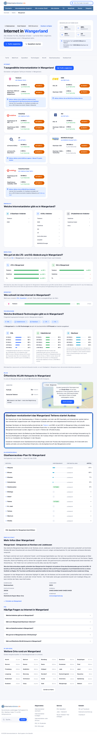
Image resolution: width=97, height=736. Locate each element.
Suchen (23, 719)
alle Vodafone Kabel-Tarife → (26, 171)
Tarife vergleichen (13, 44)
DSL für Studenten (40, 723)
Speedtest (24, 58)
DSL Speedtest (61, 709)
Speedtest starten (33, 44)
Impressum (82, 715)
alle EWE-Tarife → (66, 80)
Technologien (35, 58)
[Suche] (12, 719)
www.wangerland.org (56, 596)
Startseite (6, 13)
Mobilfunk (15, 58)
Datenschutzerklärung (85, 712)
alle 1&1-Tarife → (65, 116)
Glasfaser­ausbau (54, 58)
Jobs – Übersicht (62, 712)
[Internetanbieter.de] (15, 3)
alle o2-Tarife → (22, 140)
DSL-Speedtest (22, 298)
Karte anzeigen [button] (67, 402)
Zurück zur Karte (48, 689)
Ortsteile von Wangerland (13, 601)
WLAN (44, 58)
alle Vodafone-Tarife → (24, 116)
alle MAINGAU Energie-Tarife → (69, 140)
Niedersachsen (10, 26)
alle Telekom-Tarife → (21, 80)
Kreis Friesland (21, 26)
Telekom (45, 425)
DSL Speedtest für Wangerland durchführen (20, 530)
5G (12, 258)
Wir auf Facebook (84, 709)
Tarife (7, 58)
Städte (14, 13)
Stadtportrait (67, 58)
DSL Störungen (39, 726)
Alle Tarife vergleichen (64, 68)
